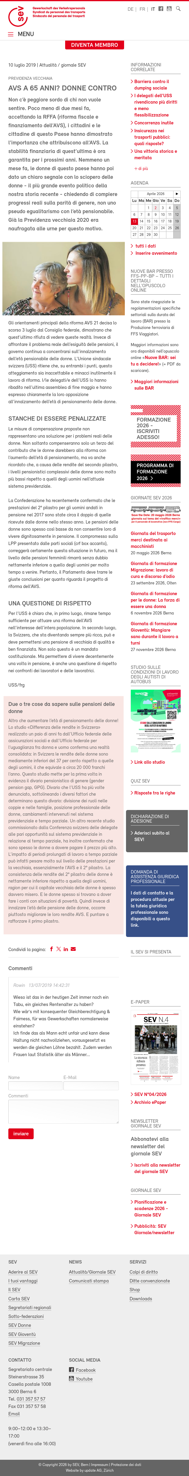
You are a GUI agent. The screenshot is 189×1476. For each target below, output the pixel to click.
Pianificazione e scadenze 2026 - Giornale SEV (151, 1209)
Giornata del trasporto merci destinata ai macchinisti (153, 540)
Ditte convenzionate (150, 1281)
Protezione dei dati (126, 1465)
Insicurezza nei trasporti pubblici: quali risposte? (152, 137)
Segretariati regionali (29, 1307)
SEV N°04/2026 (150, 1094)
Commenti (18, 1096)
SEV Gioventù (22, 1334)
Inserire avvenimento (155, 253)
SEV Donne (19, 1325)
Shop (135, 1289)
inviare (21, 1133)
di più (142, 169)
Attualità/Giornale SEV (92, 1272)
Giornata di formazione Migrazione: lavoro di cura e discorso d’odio (154, 570)
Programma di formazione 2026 (155, 472)
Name (14, 1077)
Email (14, 1414)
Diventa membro (94, 45)
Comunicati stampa (89, 1281)
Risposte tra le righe (154, 793)
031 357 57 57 (31, 1399)
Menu (25, 34)
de (130, 9)
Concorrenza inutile (153, 123)
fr (142, 9)
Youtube (84, 1379)
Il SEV (14, 1289)
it (153, 9)
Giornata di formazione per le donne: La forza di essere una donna (155, 600)
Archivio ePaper (150, 1102)
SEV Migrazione (24, 1343)
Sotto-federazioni (26, 1316)
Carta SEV (19, 1298)
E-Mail (70, 1077)
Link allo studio (149, 762)
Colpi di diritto (144, 1272)
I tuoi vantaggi (22, 1281)
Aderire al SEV (22, 1272)
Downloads (141, 1298)
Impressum (99, 1465)
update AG (93, 1471)
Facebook (86, 1370)
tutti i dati (145, 246)
